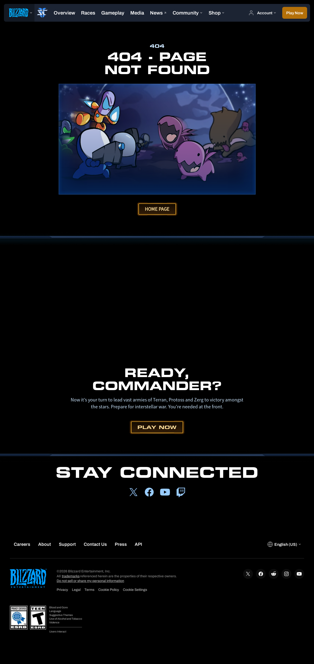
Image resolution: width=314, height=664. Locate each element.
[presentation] (19, 13)
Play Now (157, 427)
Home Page (157, 209)
